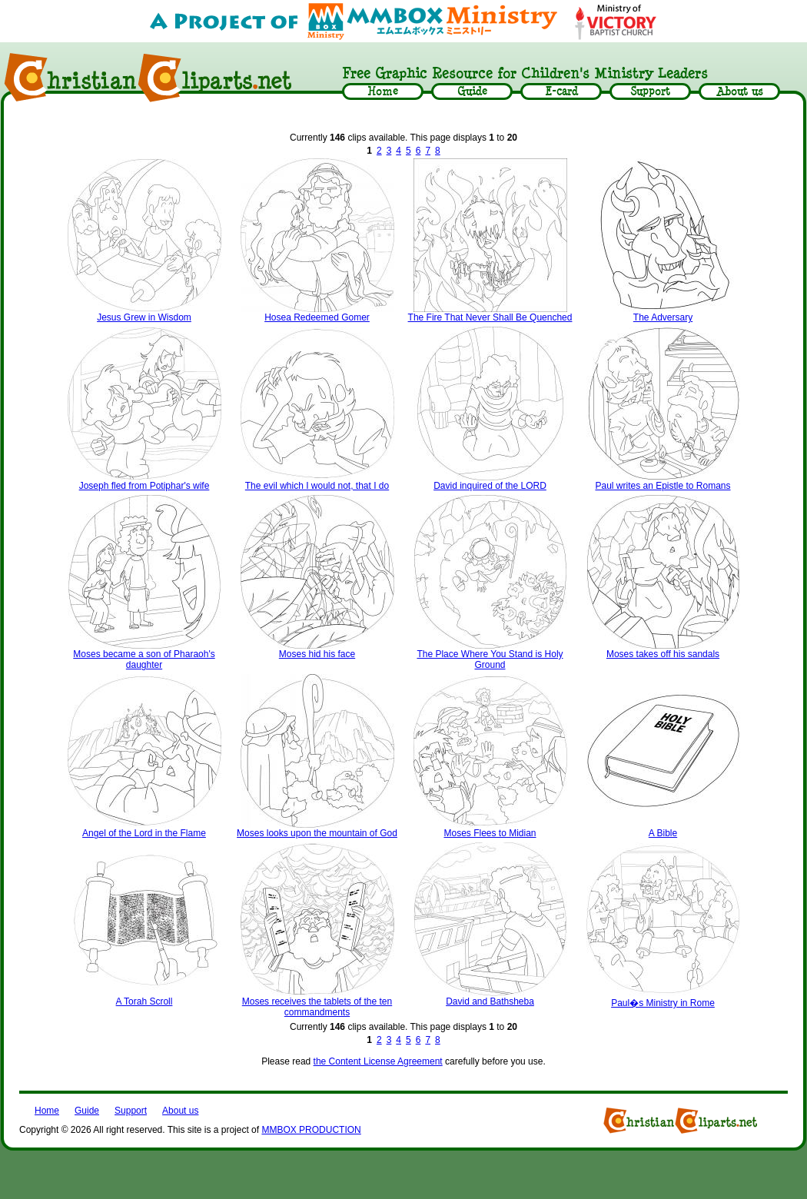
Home (47, 1110)
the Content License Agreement (378, 1061)
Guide (87, 1110)
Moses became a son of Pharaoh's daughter (143, 659)
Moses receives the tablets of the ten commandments (317, 1007)
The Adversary (662, 317)
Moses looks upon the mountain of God (317, 833)
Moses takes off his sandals (662, 654)
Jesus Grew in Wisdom (144, 317)
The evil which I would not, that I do (317, 485)
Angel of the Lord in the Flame (144, 833)
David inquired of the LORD (489, 485)
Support (131, 1110)
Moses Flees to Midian (489, 833)
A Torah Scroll (144, 1001)
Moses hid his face (317, 654)
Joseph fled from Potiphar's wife (144, 485)
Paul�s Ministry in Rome (663, 1003)
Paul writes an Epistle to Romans (662, 485)
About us (180, 1110)
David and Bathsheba (490, 1001)
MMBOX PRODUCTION (310, 1129)
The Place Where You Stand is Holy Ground (490, 659)
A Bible (663, 833)
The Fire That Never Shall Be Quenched (490, 317)
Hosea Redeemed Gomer (317, 317)
